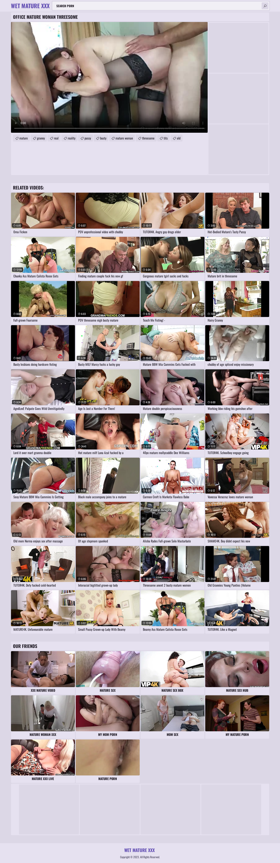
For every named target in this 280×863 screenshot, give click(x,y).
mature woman (124, 138)
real (56, 138)
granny (41, 138)
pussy (88, 138)
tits (166, 138)
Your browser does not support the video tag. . (109, 77)
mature (23, 138)
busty (103, 138)
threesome (148, 138)
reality (71, 138)
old (178, 138)
